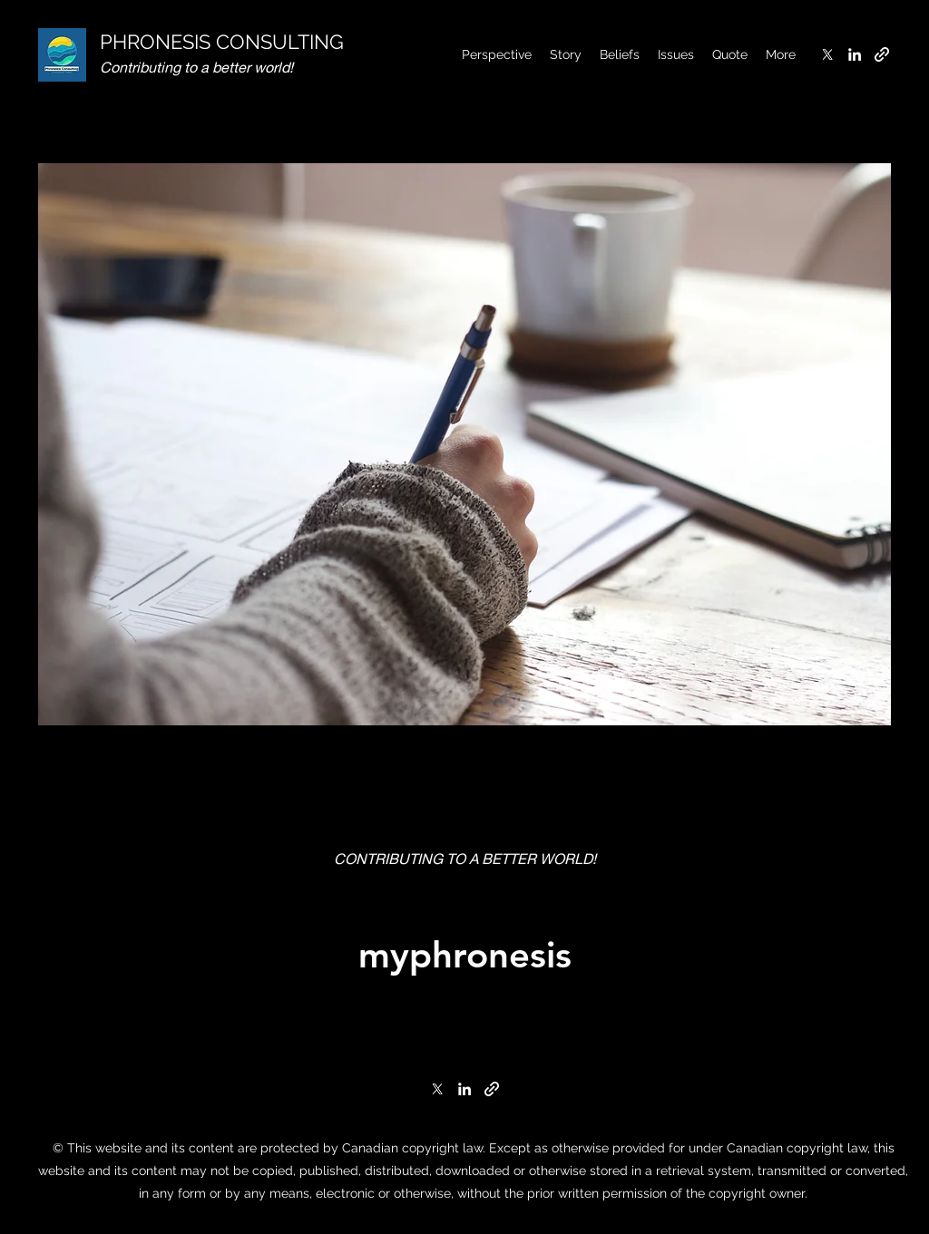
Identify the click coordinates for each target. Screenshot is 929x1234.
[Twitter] (827, 54)
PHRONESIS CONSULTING (222, 41)
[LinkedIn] (855, 54)
